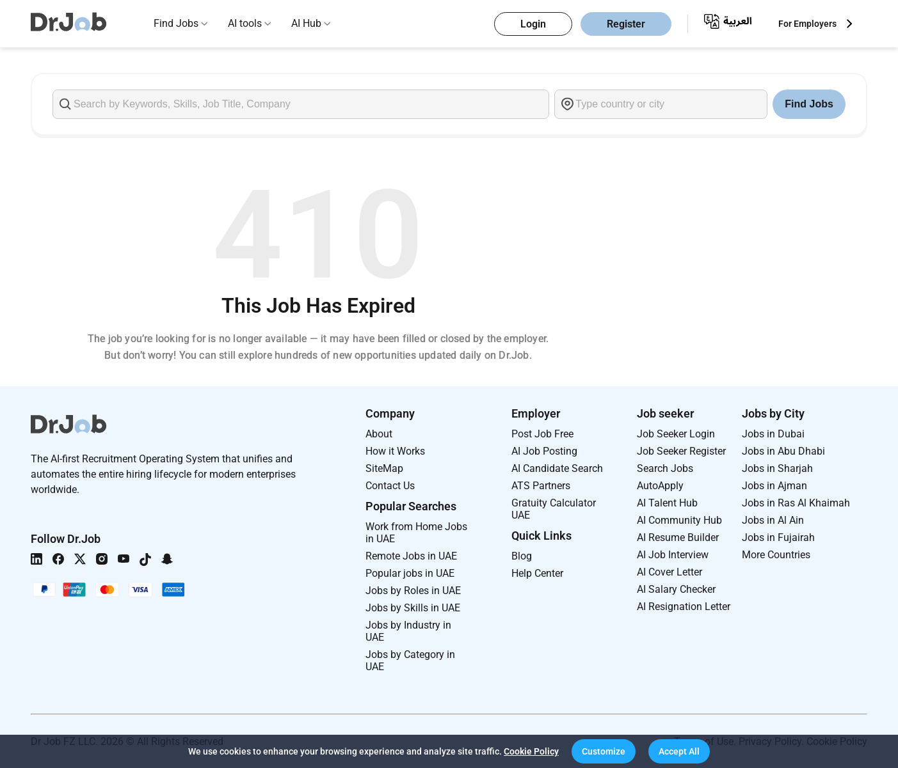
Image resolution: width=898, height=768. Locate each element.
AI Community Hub (679, 520)
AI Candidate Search (557, 468)
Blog (521, 556)
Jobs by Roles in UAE (413, 590)
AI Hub (306, 23)
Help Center (537, 573)
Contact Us (390, 486)
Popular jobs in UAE (409, 573)
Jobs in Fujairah (778, 537)
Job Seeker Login (676, 434)
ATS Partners (540, 486)
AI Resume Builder (678, 537)
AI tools (245, 23)
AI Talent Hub (667, 503)
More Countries (776, 555)
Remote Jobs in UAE (411, 556)
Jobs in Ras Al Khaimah (796, 503)
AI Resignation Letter (683, 606)
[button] (604, 751)
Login (533, 24)
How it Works (395, 451)
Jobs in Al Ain (773, 520)
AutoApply (660, 486)
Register (626, 24)
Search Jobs (665, 468)
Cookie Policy (531, 751)
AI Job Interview (673, 555)
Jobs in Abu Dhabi (783, 451)
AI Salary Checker (676, 589)
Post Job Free (542, 434)
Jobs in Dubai (773, 434)
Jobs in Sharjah (777, 468)
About (378, 434)
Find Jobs (176, 23)
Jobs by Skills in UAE (412, 608)
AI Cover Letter (669, 572)
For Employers (807, 24)
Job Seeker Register (681, 451)
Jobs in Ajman (774, 486)
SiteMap (384, 468)
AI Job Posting (544, 451)
